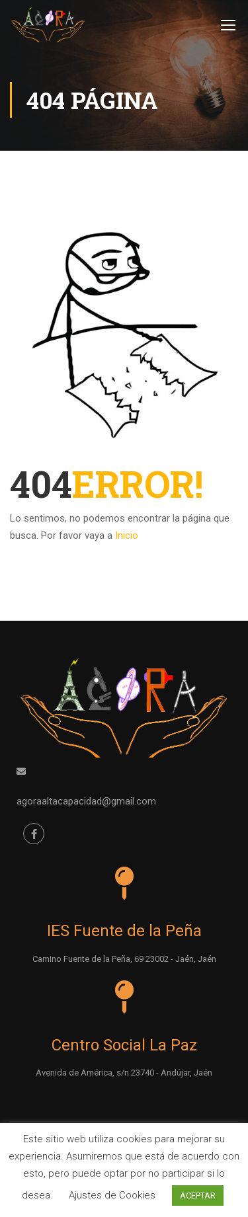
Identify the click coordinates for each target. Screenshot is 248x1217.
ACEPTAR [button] (198, 1195)
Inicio (126, 535)
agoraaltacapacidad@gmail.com (86, 800)
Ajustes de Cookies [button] (112, 1195)
